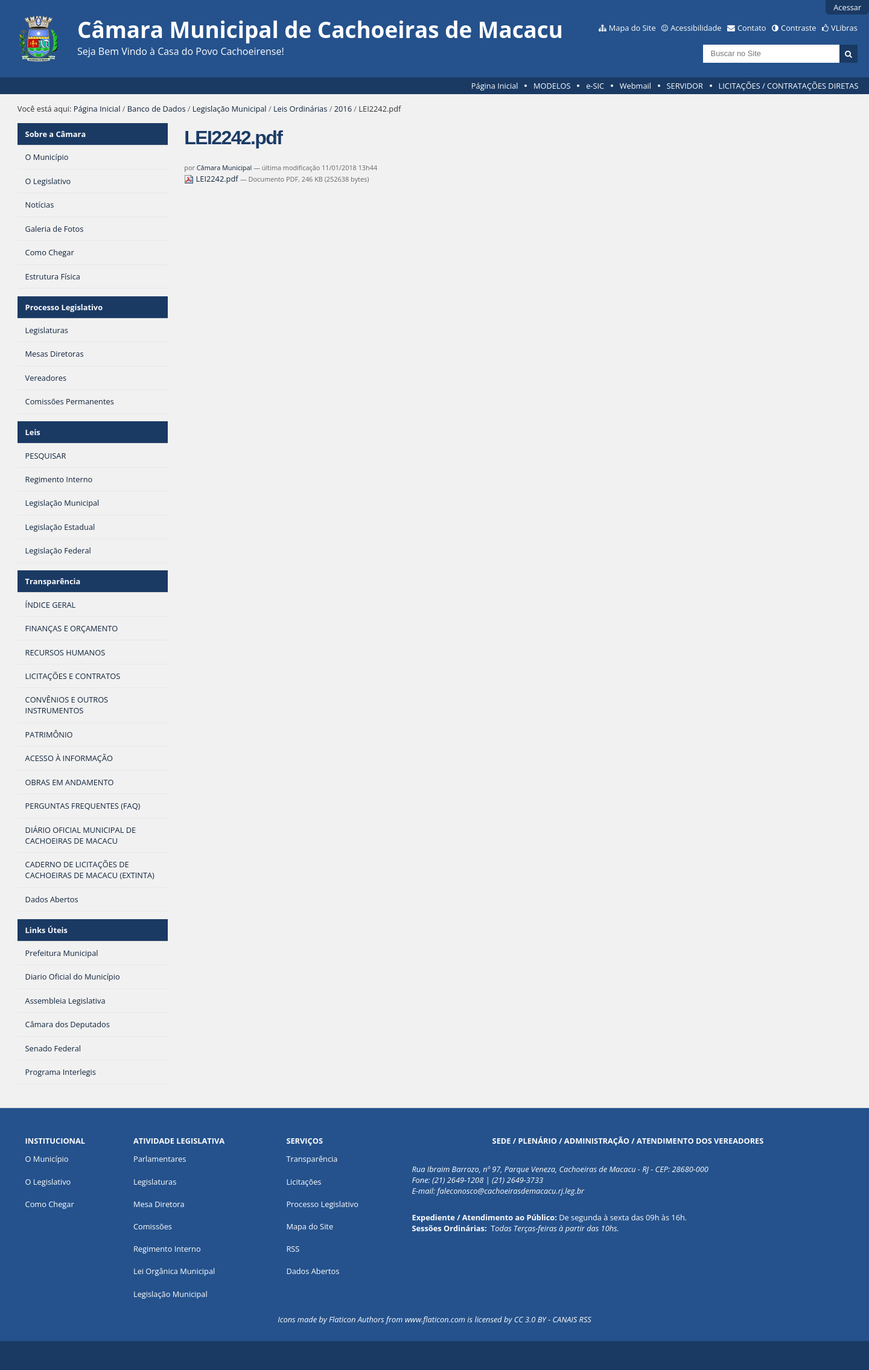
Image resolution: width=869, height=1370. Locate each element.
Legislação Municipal (230, 108)
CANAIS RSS (571, 1319)
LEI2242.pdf (212, 178)
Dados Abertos (312, 1271)
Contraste (798, 27)
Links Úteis (46, 930)
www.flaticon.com (435, 1319)
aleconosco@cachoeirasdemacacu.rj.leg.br (512, 1190)
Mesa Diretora (159, 1204)
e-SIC (595, 85)
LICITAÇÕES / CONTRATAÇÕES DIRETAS (789, 85)
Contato (751, 27)
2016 (343, 108)
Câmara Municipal (224, 167)
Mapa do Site (632, 27)
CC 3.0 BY (530, 1319)
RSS (292, 1248)
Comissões (152, 1226)
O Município (47, 1158)
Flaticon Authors (356, 1319)
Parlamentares (159, 1158)
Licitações (303, 1181)
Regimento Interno (167, 1248)
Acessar (847, 7)
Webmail (635, 85)
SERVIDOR (685, 85)
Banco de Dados (156, 108)
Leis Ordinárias (300, 108)
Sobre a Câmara (55, 134)
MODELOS (552, 85)
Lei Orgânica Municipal (174, 1271)
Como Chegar (49, 1204)
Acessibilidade (695, 27)
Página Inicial (494, 85)
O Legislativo (48, 1181)
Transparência (53, 581)
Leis (32, 432)
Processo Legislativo (64, 307)
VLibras (844, 27)
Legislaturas (154, 1181)
